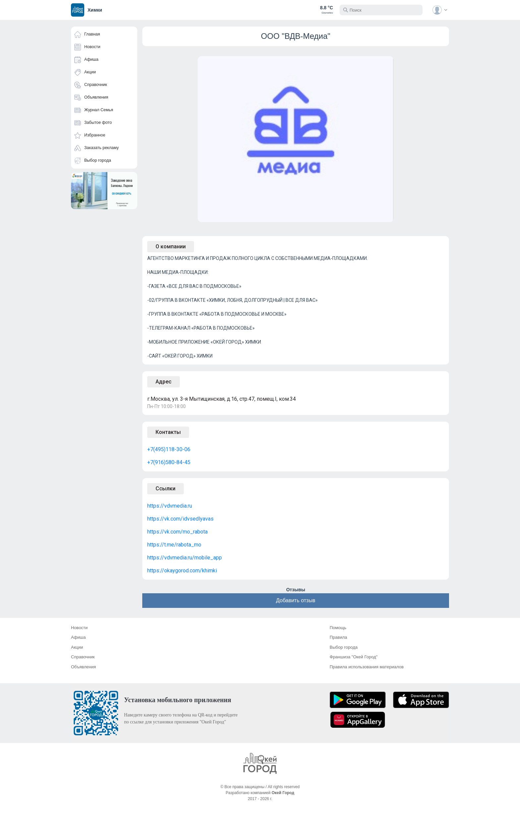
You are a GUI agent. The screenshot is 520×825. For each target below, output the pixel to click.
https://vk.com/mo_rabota (177, 532)
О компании (171, 246)
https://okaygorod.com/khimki (182, 570)
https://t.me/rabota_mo (174, 544)
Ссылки (165, 488)
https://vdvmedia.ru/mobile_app (184, 557)
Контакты (168, 432)
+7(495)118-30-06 (168, 449)
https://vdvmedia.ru (169, 506)
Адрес (163, 381)
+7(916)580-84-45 (168, 462)
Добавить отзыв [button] (295, 600)
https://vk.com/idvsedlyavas (180, 519)
